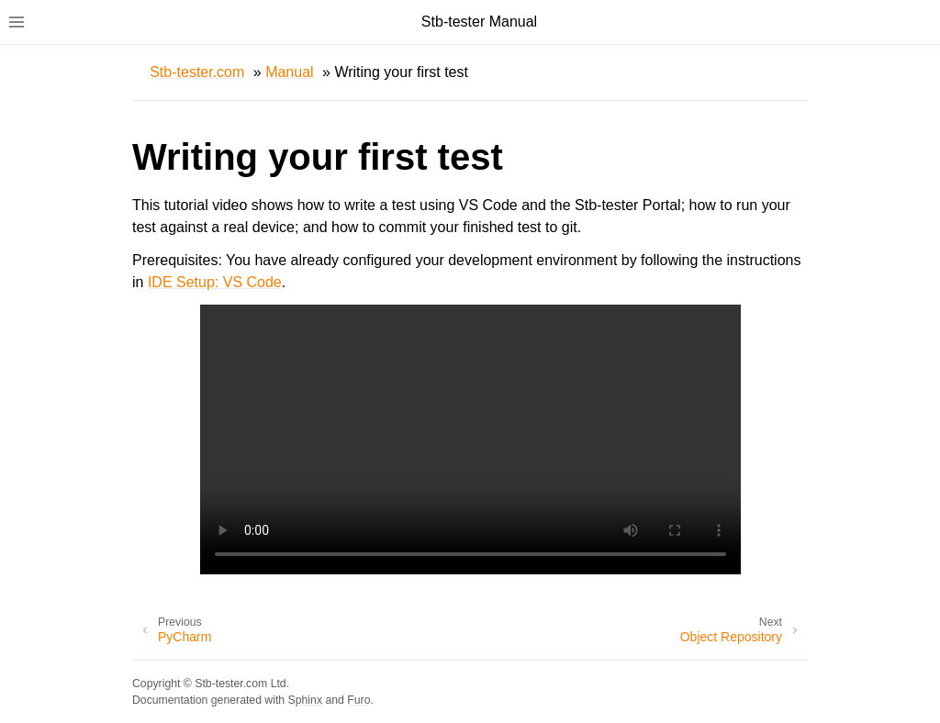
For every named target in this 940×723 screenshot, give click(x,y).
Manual (289, 72)
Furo (358, 700)
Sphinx (305, 700)
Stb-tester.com (197, 72)
